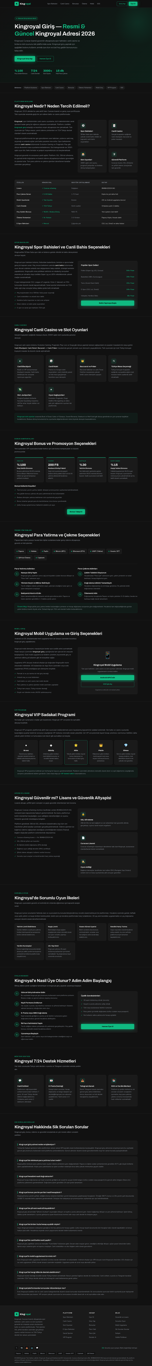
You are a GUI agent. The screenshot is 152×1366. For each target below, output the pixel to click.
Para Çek (92, 1333)
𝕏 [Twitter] (16, 1348)
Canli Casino (64, 4)
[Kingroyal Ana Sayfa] (23, 4)
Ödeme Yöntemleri (85, 88)
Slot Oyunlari (67, 1325)
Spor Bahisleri (52, 4)
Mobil (92, 4)
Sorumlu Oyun (120, 1321)
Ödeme (84, 4)
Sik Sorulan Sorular (122, 1329)
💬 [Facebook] (37, 1348)
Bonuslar (75, 4)
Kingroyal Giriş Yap (25, 59)
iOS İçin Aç (107, 684)
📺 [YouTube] (32, 1348)
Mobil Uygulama (121, 1325)
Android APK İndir (107, 677)
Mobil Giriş (99, 88)
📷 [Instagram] (22, 1348)
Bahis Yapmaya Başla (107, 303)
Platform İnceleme (30, 88)
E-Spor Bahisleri (68, 1329)
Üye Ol (133, 4)
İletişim (117, 1333)
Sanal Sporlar (68, 1333)
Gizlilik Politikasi (121, 1337)
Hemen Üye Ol (45, 59)
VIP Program (112, 88)
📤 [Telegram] (27, 1348)
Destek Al (92, 1337)
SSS (98, 4)
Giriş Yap (122, 4)
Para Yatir (92, 1329)
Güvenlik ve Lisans (122, 1317)
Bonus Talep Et (76, 512)
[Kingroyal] (37, 1314)
